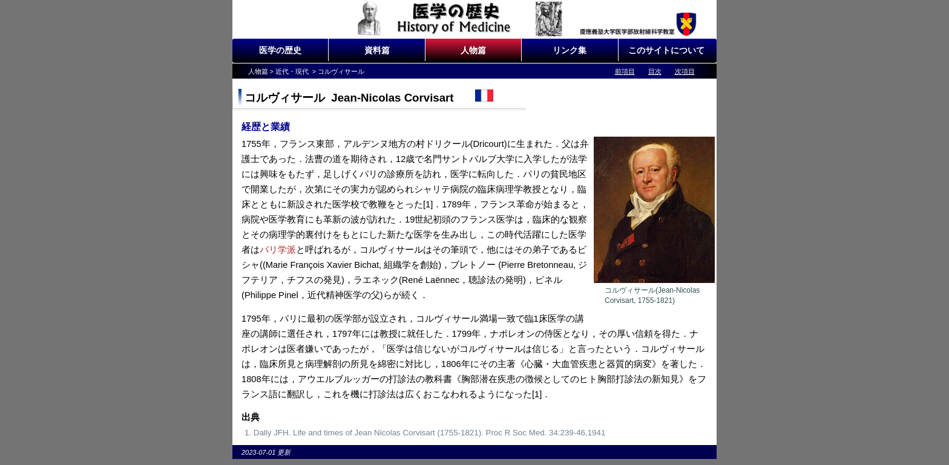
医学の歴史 (280, 50)
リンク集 (569, 50)
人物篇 (473, 50)
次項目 (685, 71)
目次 (655, 71)
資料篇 (377, 50)
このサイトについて (666, 50)
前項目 (625, 71)
